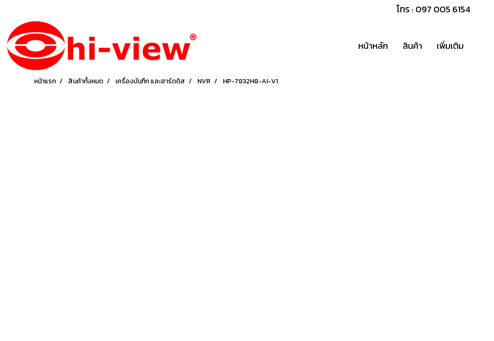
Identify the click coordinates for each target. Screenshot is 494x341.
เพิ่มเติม (450, 45)
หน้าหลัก (373, 45)
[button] (479, 46)
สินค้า (412, 45)
